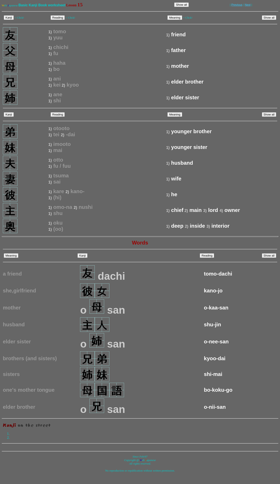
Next (248, 4)
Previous (236, 4)
